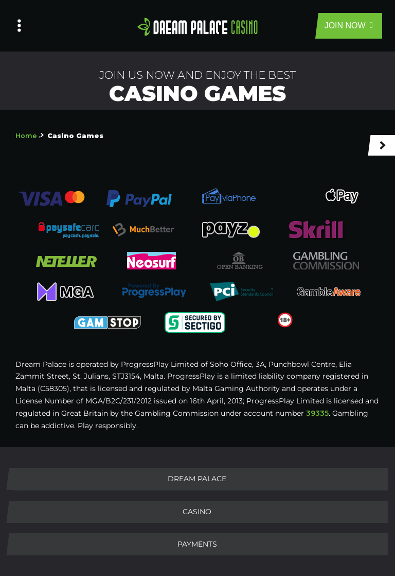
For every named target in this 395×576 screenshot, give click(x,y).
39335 (317, 413)
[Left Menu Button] (19, 26)
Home (26, 136)
